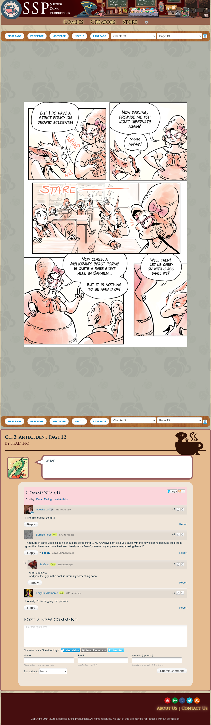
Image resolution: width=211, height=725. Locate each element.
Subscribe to (45, 671)
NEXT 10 (79, 36)
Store (130, 22)
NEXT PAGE (59, 36)
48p (54, 534)
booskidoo (42, 509)
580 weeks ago (63, 509)
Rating (48, 499)
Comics (73, 22)
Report (183, 524)
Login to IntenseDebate (70, 650)
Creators (103, 22)
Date (39, 499)
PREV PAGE (37, 36)
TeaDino (19, 444)
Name (27, 655)
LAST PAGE (99, 36)
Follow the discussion (181, 491)
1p (51, 509)
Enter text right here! (105, 636)
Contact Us (195, 709)
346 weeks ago (73, 593)
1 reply (46, 552)
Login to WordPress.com (94, 650)
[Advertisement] (105, 72)
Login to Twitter (116, 650)
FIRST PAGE (14, 36)
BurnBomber (43, 534)
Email (81, 655)
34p (53, 564)
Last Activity (61, 499)
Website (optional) (142, 655)
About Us (167, 709)
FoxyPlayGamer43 (47, 593)
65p (61, 593)
